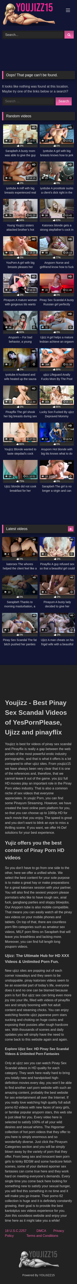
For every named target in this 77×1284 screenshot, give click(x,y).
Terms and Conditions (42, 1235)
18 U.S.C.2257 (15, 1231)
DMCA (41, 1231)
